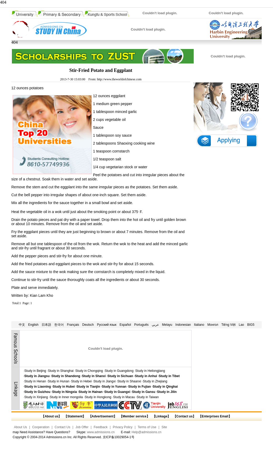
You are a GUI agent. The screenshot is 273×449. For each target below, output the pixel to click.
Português (141, 325)
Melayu (167, 325)
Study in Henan (35, 381)
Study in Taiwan (148, 397)
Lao (241, 325)
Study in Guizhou (37, 392)
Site (164, 427)
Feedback (101, 427)
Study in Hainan (91, 392)
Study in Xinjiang (36, 397)
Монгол (212, 325)
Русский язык (106, 325)
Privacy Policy (123, 427)
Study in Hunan (58, 381)
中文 (22, 325)
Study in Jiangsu (37, 376)
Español (125, 325)
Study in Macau (124, 397)
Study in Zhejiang (155, 381)
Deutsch (88, 325)
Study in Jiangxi (105, 381)
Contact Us (62, 427)
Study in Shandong (65, 376)
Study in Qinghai (165, 386)
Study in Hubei (64, 386)
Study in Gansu (143, 392)
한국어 (59, 325)
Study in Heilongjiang (150, 371)
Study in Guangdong (119, 371)
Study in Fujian (139, 386)
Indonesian (183, 325)
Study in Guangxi (117, 392)
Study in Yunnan (114, 386)
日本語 (46, 325)
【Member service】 (134, 416)
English (33, 325)
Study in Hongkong (98, 397)
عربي (155, 325)
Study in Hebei (81, 381)
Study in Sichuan (120, 376)
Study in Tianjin (88, 386)
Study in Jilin (167, 392)
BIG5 (250, 325)
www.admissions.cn (101, 432)
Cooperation (40, 427)
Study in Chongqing (89, 371)
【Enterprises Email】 (214, 416)
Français (73, 325)
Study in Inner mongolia (66, 397)
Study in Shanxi (94, 376)
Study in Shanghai (61, 371)
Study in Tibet (169, 376)
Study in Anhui (146, 376)
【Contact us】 (184, 416)
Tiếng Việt (228, 325)
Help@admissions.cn (147, 432)
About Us (20, 427)
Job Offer (82, 427)
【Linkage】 (161, 416)
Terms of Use (147, 427)
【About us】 (51, 416)
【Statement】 (75, 416)
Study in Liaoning (37, 386)
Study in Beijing (35, 371)
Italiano (199, 325)
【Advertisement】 (103, 416)
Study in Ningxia (64, 392)
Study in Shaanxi (129, 381)
